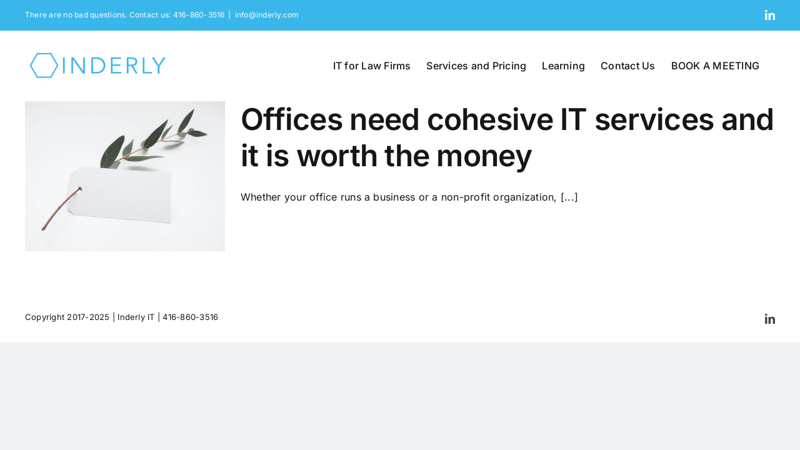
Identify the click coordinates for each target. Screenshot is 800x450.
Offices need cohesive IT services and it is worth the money (507, 137)
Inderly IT (136, 317)
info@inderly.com (267, 14)
